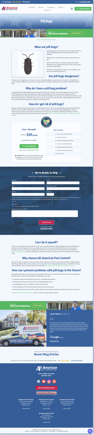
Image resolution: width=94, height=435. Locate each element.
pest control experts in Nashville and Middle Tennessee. (60, 265)
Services (32, 7)
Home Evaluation (83, 9)
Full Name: (14, 180)
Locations (50, 7)
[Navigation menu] (72, 9)
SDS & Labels (52, 431)
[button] (90, 431)
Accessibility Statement (62, 431)
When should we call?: (52, 186)
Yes (14, 201)
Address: (14, 191)
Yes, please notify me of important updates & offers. (25, 206)
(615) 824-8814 (86, 2)
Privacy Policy (44, 431)
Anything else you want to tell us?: (20, 209)
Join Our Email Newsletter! (46, 388)
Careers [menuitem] (61, 7)
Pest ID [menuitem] (41, 7)
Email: (13, 186)
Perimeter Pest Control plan (55, 113)
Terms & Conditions (35, 431)
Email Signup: (15, 204)
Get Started (76, 33)
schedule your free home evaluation (23, 293)
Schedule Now (46, 222)
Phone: (49, 180)
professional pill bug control (19, 251)
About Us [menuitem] (47, 10)
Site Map (27, 431)
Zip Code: (49, 191)
